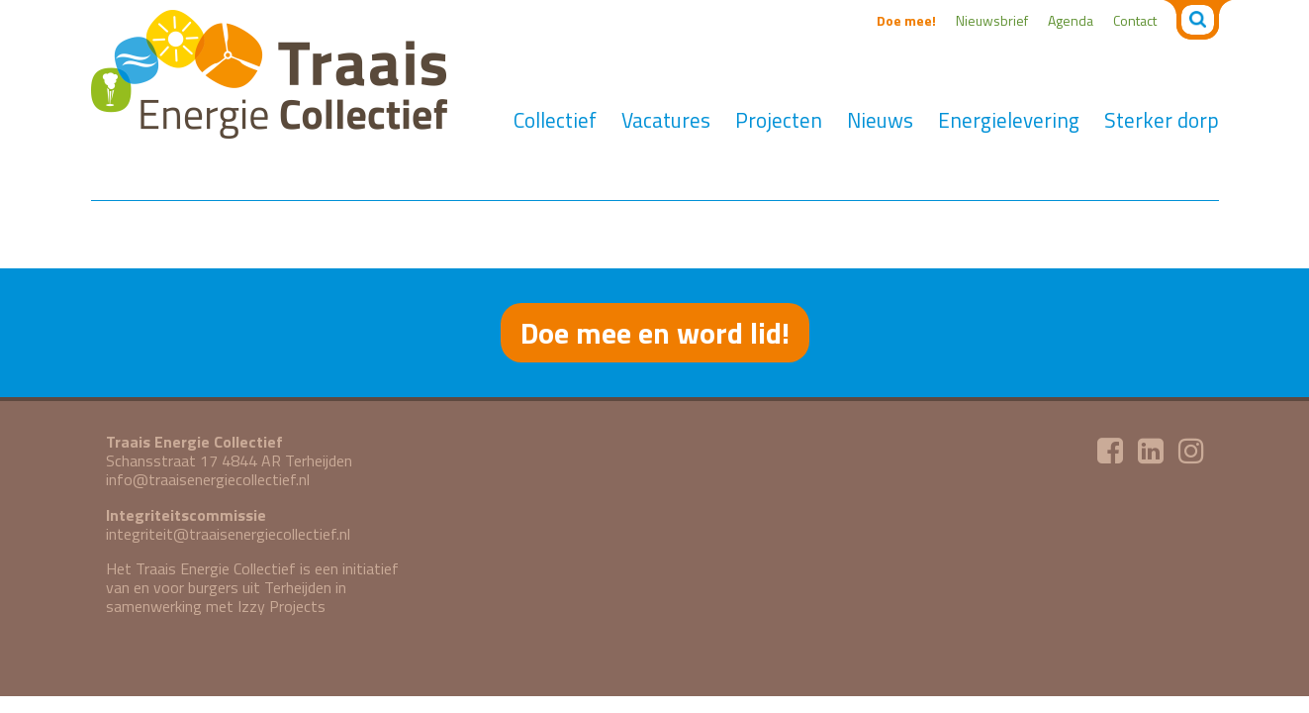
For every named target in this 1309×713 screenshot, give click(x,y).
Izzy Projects (281, 606)
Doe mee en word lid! (655, 333)
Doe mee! (906, 20)
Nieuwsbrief (992, 20)
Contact (1135, 20)
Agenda (1070, 20)
